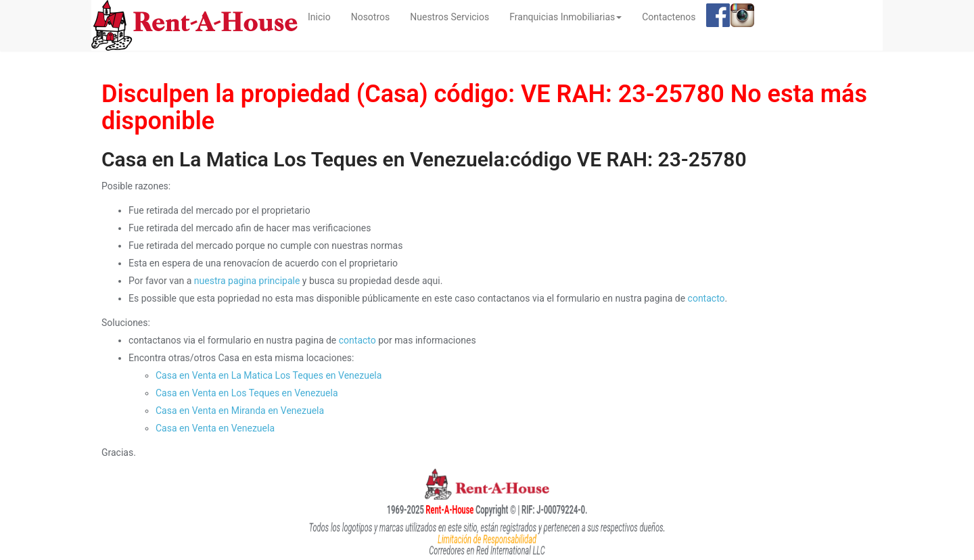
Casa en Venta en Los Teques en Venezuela (247, 393)
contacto (706, 298)
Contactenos (668, 16)
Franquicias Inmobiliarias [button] (565, 16)
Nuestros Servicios (449, 16)
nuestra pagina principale (247, 280)
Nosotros (370, 16)
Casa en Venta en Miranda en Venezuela (240, 410)
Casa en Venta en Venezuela (215, 428)
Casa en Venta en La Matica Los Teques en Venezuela (268, 375)
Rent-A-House (427, 509)
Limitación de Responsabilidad (487, 539)
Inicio (324, 15)
